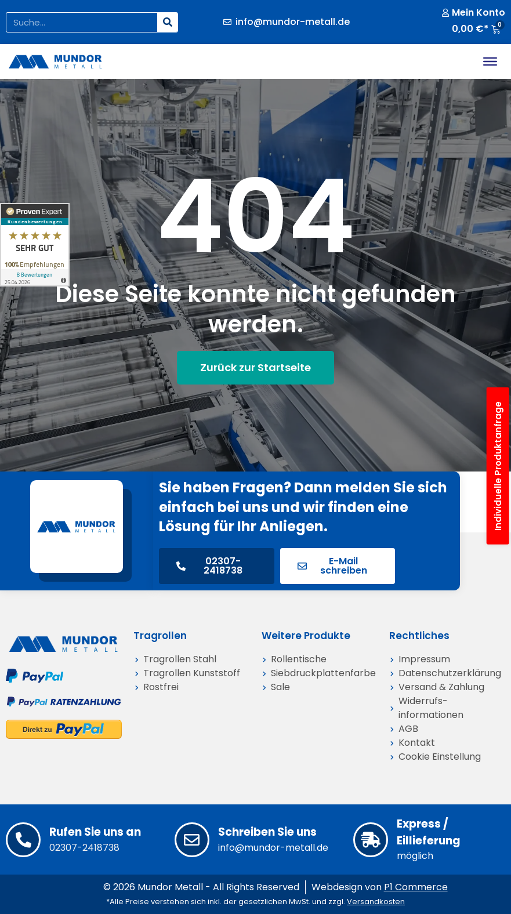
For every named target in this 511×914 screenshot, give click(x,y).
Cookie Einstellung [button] (439, 756)
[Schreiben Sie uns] (192, 839)
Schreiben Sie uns (267, 832)
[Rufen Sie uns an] (23, 839)
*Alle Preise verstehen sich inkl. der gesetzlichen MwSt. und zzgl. (255, 901)
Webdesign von (379, 887)
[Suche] (167, 22)
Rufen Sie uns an (95, 832)
